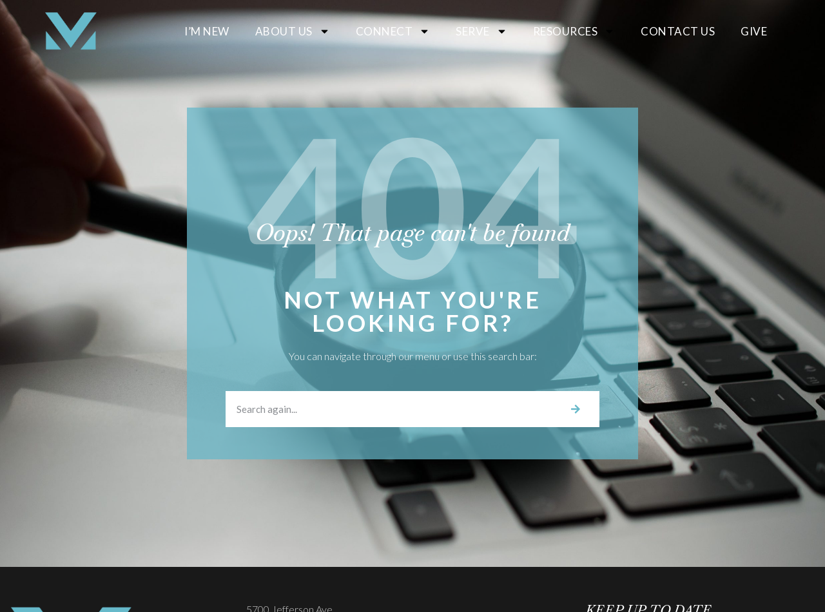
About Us (292, 31)
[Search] (575, 409)
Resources (574, 31)
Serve (481, 31)
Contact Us (678, 31)
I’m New (206, 31)
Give (754, 31)
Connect (393, 31)
